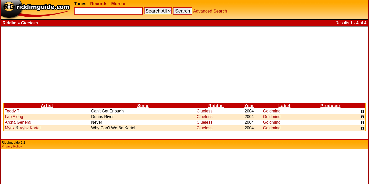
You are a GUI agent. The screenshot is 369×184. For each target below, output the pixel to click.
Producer (330, 105)
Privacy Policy (12, 146)
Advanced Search (210, 11)
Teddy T (12, 111)
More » (118, 3)
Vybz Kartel (30, 128)
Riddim (216, 105)
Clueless (204, 111)
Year (249, 105)
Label (285, 105)
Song (143, 105)
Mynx (10, 128)
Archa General (18, 122)
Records (98, 3)
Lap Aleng (14, 116)
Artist (47, 105)
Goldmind (271, 111)
